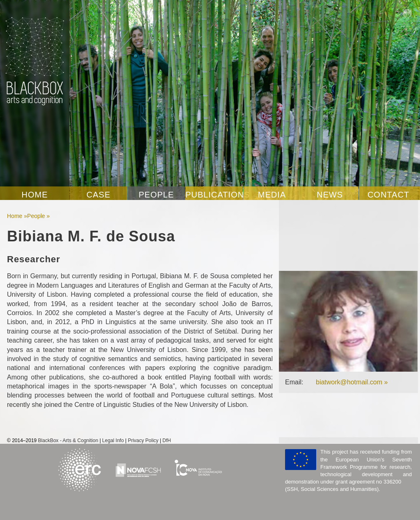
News (330, 194)
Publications (214, 194)
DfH (166, 440)
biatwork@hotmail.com (349, 382)
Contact (388, 194)
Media (272, 194)
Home (35, 194)
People (156, 194)
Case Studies (98, 195)
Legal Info (113, 440)
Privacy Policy (143, 440)
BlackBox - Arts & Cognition (68, 440)
